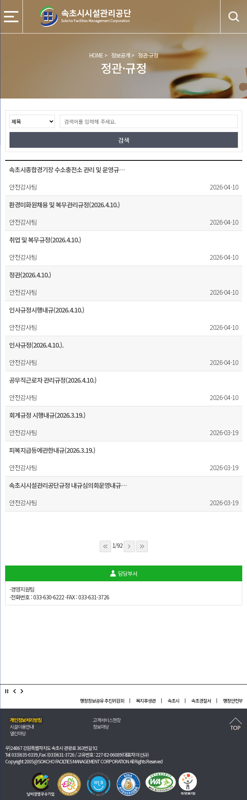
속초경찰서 (201, 700)
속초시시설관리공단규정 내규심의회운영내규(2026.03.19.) (68, 485)
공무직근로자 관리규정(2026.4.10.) (52, 380)
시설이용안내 (22, 726)
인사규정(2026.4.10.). (36, 345)
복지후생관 (146, 700)
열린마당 (18, 733)
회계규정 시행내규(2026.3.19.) (47, 415)
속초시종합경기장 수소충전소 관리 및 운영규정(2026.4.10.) (68, 169)
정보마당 (101, 726)
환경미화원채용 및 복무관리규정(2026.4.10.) (64, 204)
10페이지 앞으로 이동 (105, 546)
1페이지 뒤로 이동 (129, 546)
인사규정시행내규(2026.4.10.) (46, 309)
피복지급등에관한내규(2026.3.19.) (52, 450)
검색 (124, 140)
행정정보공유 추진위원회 (102, 700)
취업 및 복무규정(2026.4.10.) (45, 239)
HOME (96, 55)
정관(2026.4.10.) (30, 274)
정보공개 (120, 55)
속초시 (173, 700)
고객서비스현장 (107, 719)
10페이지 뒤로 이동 (142, 546)
